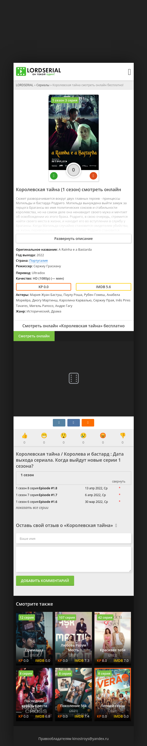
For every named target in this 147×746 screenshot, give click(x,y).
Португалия (38, 260)
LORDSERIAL (25, 85)
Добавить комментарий (45, 580)
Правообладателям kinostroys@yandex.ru (73, 738)
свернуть (118, 481)
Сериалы (42, 85)
